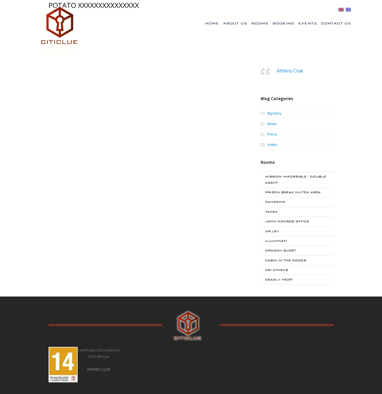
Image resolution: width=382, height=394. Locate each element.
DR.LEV (272, 231)
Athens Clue (290, 71)
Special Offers (254, 9)
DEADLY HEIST (279, 279)
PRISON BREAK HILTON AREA (293, 192)
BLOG (330, 9)
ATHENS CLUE (98, 369)
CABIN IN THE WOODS (285, 260)
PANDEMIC (275, 202)
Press (272, 134)
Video (272, 144)
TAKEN (271, 212)
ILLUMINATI (276, 241)
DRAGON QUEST (280, 250)
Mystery (274, 113)
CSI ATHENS (276, 270)
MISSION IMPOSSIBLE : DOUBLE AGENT (295, 179)
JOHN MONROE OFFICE (287, 221)
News (272, 123)
